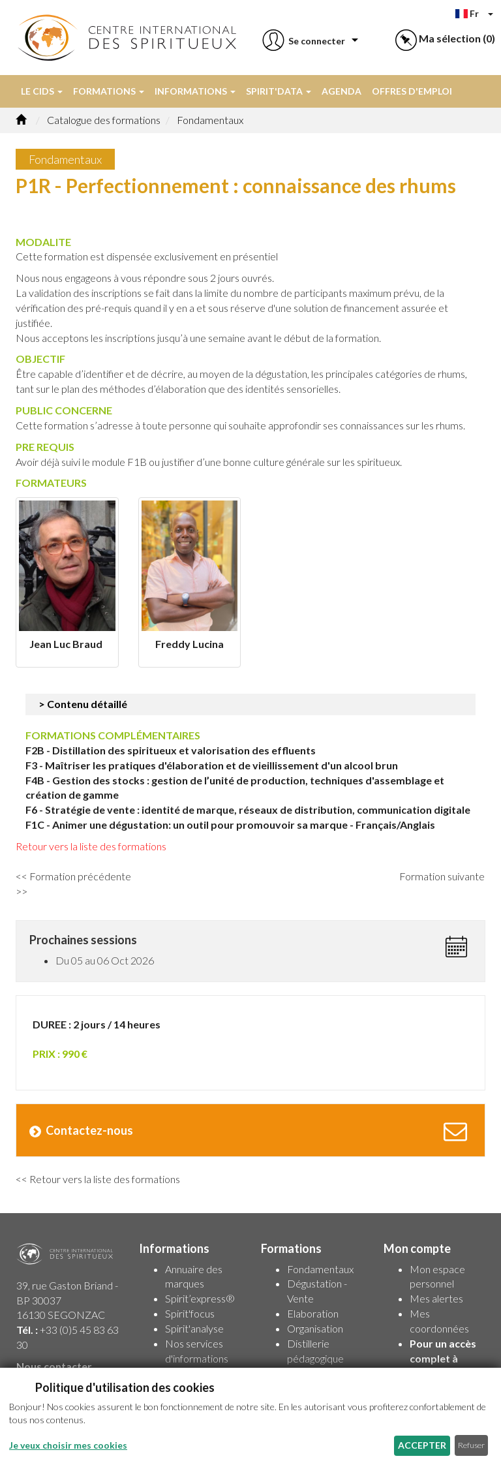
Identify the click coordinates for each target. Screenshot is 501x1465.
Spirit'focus (190, 1313)
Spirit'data (278, 91)
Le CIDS (42, 91)
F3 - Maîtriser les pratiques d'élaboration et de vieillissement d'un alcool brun (211, 765)
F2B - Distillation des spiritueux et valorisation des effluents (170, 750)
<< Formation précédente (75, 876)
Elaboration (313, 1313)
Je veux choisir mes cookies (68, 1445)
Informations (195, 91)
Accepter (422, 1445)
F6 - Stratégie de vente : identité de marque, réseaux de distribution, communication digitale (247, 809)
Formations (108, 91)
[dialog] (250, 1416)
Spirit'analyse (194, 1328)
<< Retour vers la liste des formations (98, 1179)
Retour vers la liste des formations (92, 846)
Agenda (341, 91)
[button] (302, 40)
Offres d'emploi (412, 91)
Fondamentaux (320, 1269)
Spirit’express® (200, 1298)
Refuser (471, 1445)
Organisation (315, 1328)
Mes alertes (436, 1298)
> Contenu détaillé (82, 704)
